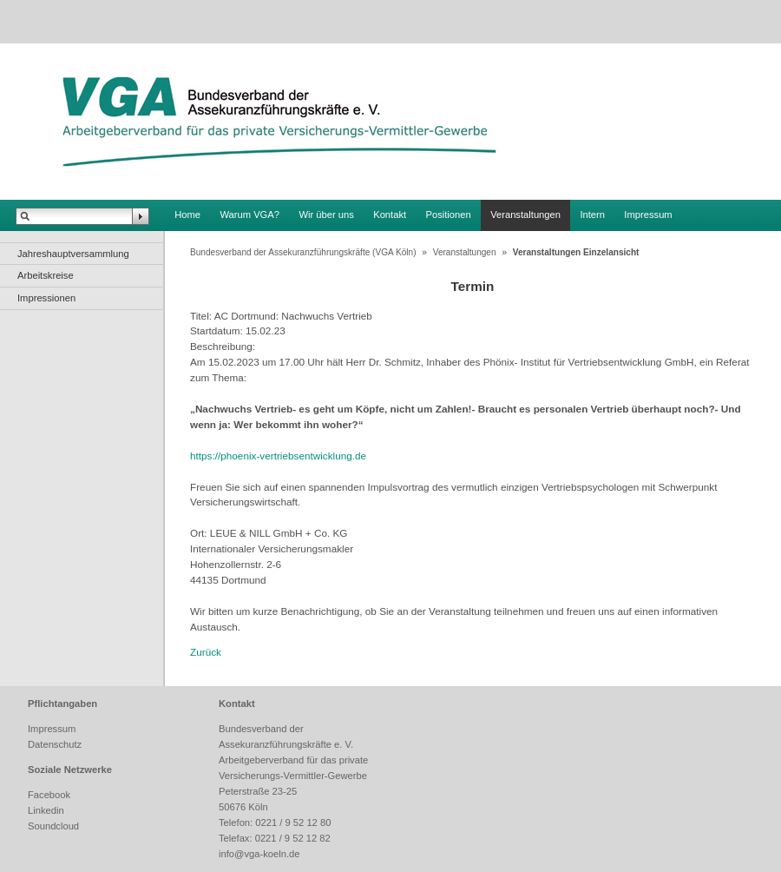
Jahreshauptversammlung (73, 253)
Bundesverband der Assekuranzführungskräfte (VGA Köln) (303, 252)
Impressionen (46, 298)
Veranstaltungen (525, 214)
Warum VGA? (249, 214)
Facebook (49, 794)
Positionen (448, 214)
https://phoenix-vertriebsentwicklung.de (278, 455)
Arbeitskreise (45, 275)
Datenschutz (55, 744)
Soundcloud (53, 826)
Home (187, 214)
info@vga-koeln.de (259, 854)
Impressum (648, 214)
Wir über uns (326, 214)
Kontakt (389, 214)
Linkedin (46, 810)
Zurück (205, 651)
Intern (592, 214)
